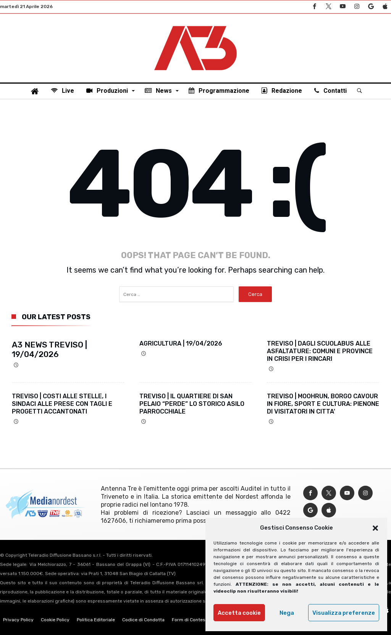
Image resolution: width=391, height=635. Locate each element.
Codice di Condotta (143, 619)
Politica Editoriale (96, 619)
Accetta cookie (239, 612)
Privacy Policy (18, 619)
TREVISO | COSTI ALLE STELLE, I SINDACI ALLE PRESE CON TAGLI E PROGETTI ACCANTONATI (62, 404)
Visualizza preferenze (343, 612)
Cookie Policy (55, 619)
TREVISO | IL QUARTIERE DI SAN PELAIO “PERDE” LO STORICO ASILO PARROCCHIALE (191, 404)
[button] (375, 528)
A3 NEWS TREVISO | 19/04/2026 (49, 349)
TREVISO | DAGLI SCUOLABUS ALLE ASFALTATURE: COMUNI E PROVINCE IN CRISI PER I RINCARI (320, 351)
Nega (287, 612)
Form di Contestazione (196, 619)
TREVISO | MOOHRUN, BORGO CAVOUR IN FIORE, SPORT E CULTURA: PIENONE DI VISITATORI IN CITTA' (323, 404)
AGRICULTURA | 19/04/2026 (180, 343)
